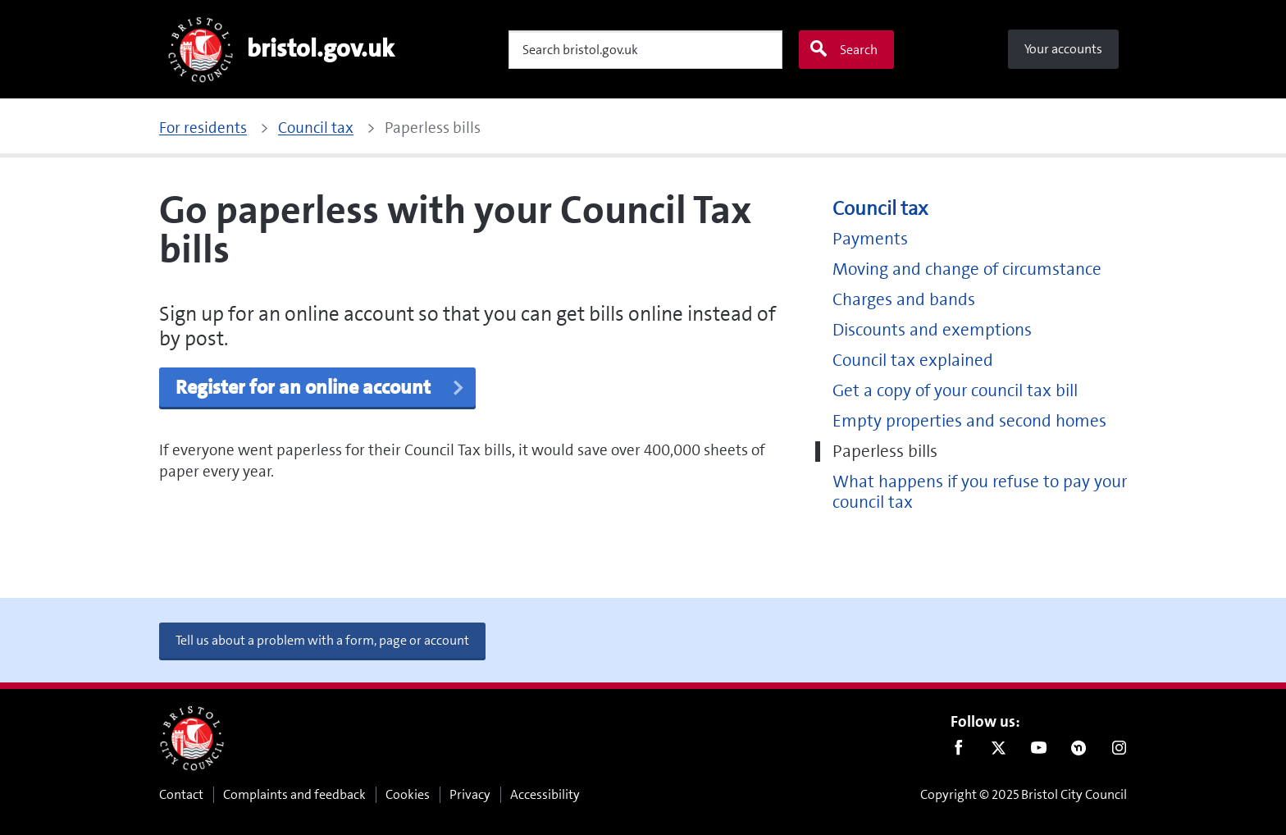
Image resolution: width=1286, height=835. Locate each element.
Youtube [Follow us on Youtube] (1039, 751)
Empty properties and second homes (969, 421)
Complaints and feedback (294, 794)
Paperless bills (884, 451)
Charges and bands (903, 300)
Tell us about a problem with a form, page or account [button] (322, 640)
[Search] (645, 49)
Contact (181, 794)
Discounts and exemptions (932, 330)
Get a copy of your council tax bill (955, 391)
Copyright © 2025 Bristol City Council (1023, 794)
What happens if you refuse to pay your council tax (979, 492)
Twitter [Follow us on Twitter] (998, 751)
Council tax (880, 208)
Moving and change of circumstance (966, 269)
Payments (870, 239)
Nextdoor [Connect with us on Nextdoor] (1079, 751)
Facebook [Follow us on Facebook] (958, 751)
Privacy (469, 794)
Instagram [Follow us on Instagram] (1119, 751)
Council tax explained (912, 360)
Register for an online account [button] (321, 387)
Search (843, 49)
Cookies (407, 794)
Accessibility (545, 794)
